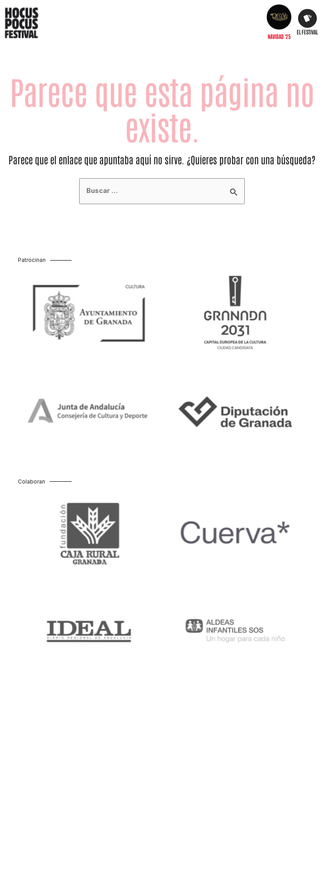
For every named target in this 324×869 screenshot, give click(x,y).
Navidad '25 (278, 36)
